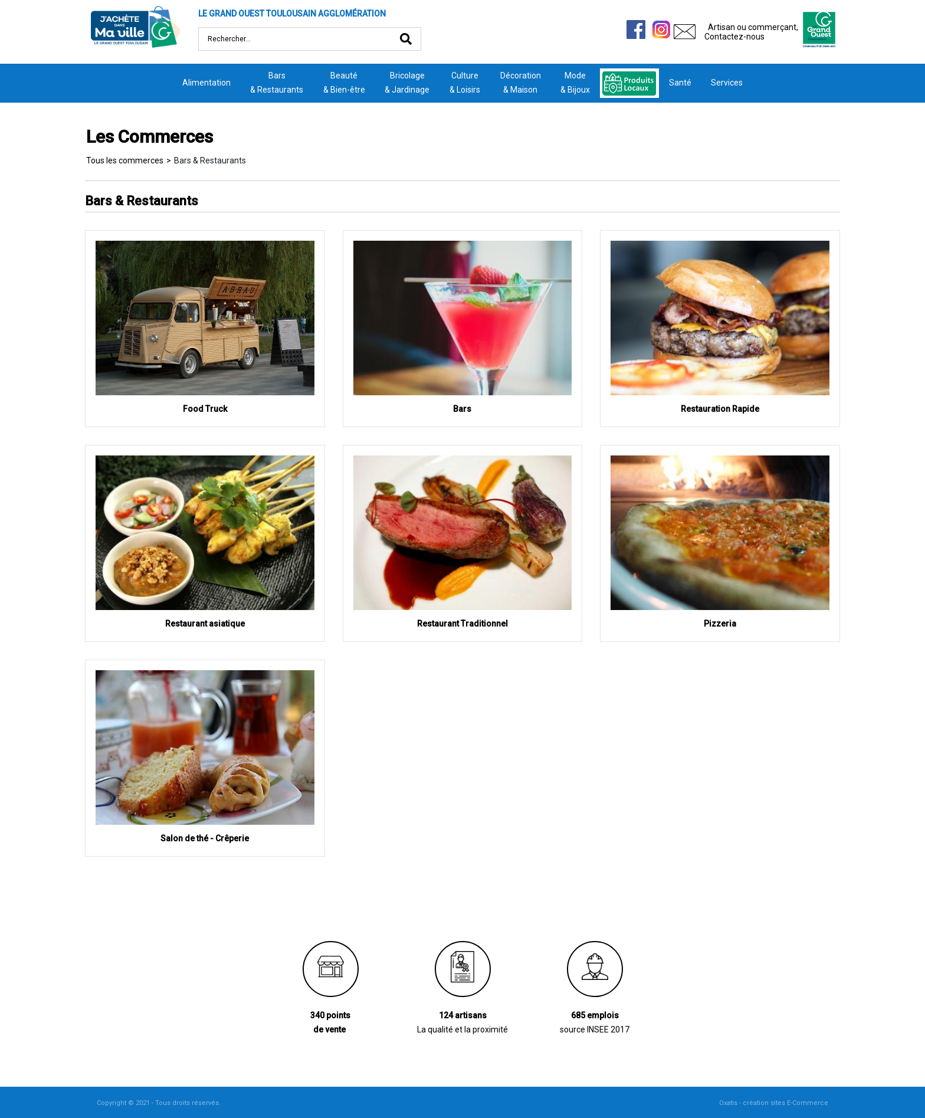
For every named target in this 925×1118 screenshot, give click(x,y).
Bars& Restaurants (276, 82)
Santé (680, 82)
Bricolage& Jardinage (407, 82)
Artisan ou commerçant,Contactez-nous (751, 31)
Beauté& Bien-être (344, 82)
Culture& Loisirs (465, 82)
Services (727, 82)
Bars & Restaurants (210, 160)
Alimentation (206, 82)
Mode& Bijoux (575, 82)
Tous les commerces (124, 160)
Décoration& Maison (520, 82)
